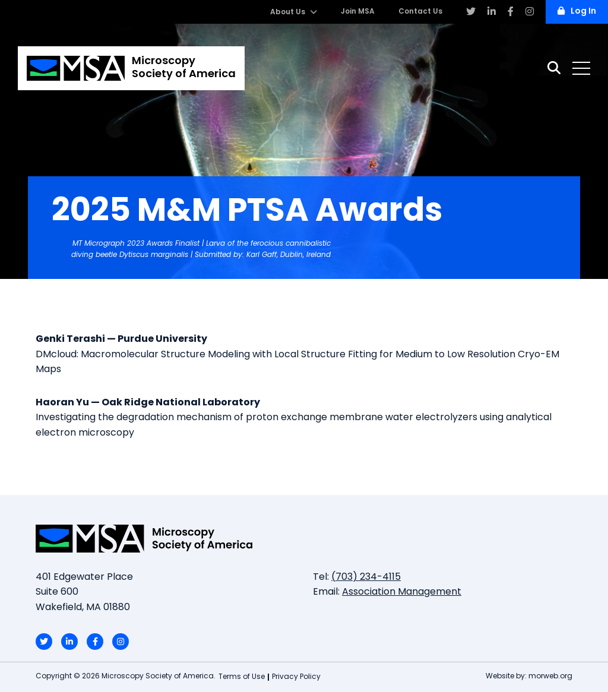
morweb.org (550, 676)
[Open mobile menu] (581, 68)
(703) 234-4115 (366, 577)
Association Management (401, 592)
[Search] (553, 68)
